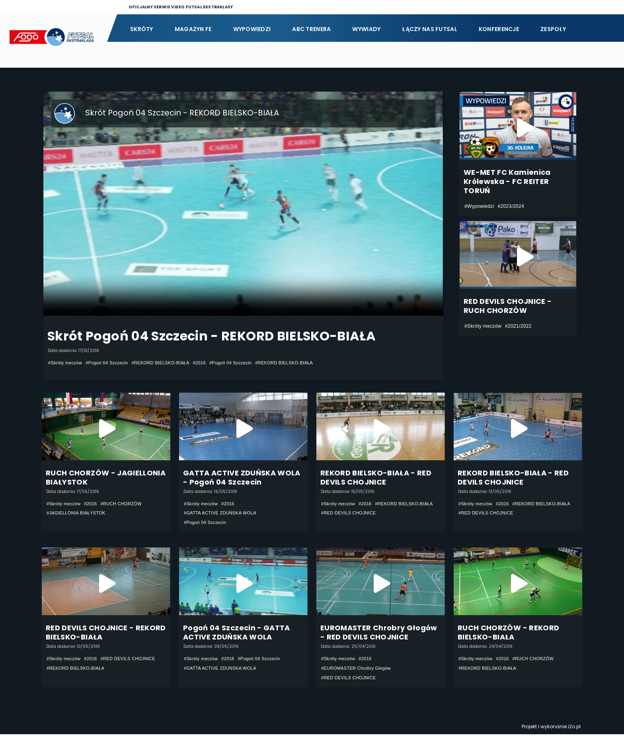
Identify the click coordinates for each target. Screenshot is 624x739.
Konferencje (499, 29)
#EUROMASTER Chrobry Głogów (359, 671)
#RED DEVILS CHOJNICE (351, 523)
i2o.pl (574, 731)
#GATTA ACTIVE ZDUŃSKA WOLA (223, 513)
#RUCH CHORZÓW (127, 504)
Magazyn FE (193, 29)
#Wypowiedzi (479, 206)
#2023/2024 (510, 206)
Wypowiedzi (252, 29)
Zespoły (553, 29)
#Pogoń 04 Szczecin (112, 363)
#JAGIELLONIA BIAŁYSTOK (79, 513)
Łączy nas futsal (429, 29)
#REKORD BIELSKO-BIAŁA (169, 363)
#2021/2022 (518, 326)
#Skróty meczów (66, 363)
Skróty (141, 29)
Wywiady (366, 29)
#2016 (212, 363)
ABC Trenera (311, 29)
